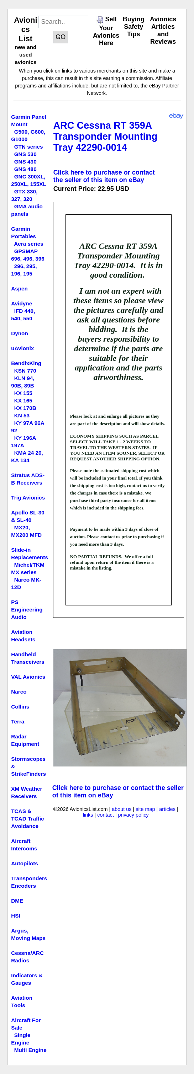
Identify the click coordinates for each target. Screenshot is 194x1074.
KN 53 (22, 415)
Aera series (28, 244)
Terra (17, 721)
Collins (20, 707)
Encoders (23, 886)
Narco (18, 692)
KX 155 (23, 393)
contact (105, 815)
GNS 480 (25, 169)
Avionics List (25, 29)
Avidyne (21, 303)
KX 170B (25, 408)
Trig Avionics (28, 498)
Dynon (19, 333)
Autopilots (24, 863)
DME (17, 901)
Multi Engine (30, 1050)
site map (145, 809)
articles (167, 809)
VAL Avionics (28, 677)
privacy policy (133, 815)
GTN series (28, 147)
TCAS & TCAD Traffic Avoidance (27, 818)
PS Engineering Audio (26, 609)
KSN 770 (25, 371)
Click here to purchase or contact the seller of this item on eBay (104, 176)
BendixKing (26, 363)
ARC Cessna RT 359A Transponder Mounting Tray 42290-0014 (105, 136)
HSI (15, 916)
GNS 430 (25, 162)
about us (121, 809)
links (88, 815)
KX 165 (23, 400)
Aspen (19, 288)
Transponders (29, 878)
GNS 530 (25, 154)
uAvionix (22, 348)
